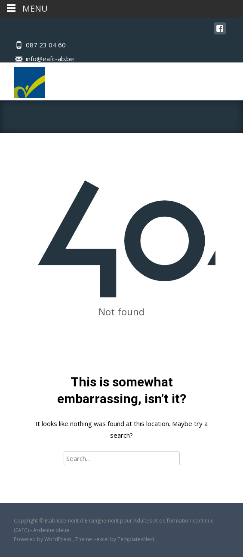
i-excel (101, 539)
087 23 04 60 (46, 44)
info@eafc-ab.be (50, 58)
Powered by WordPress (43, 539)
